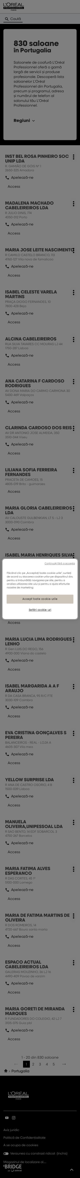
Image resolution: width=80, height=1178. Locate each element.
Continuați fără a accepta (60, 563)
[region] (40, 589)
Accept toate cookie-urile (39, 599)
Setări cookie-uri (40, 610)
